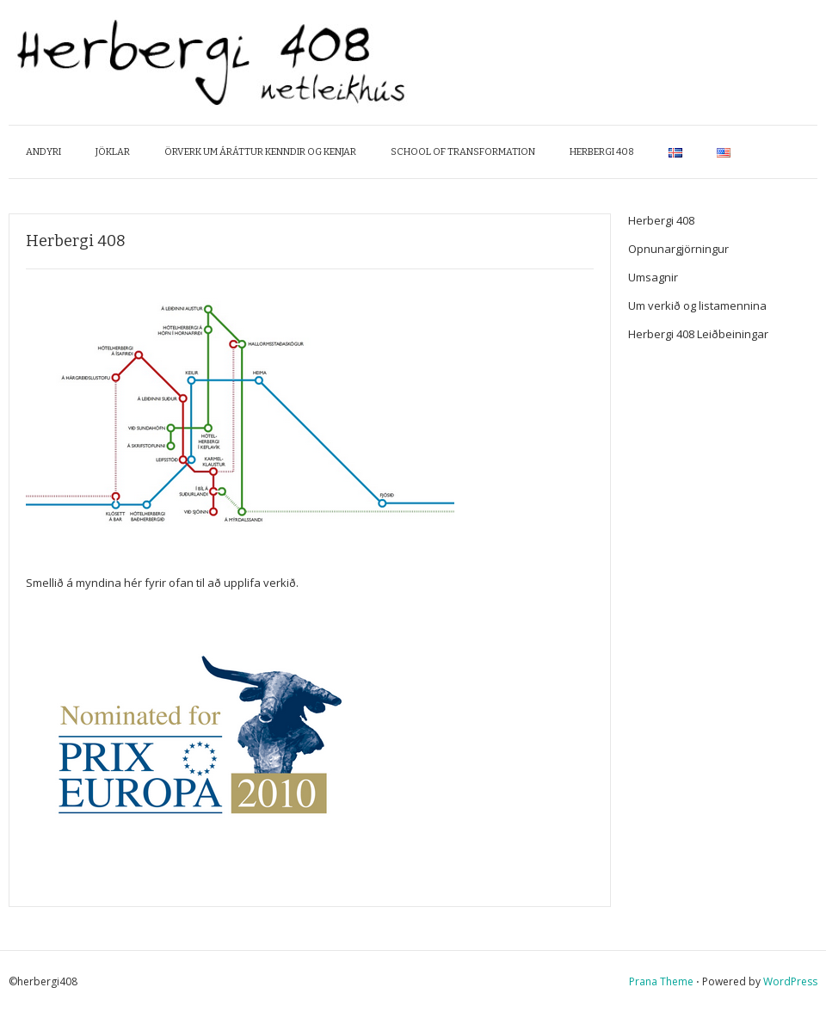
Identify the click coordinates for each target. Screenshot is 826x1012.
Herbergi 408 (602, 151)
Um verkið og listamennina (697, 305)
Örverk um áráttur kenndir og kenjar (260, 151)
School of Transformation (463, 151)
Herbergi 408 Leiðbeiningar (698, 334)
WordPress (790, 981)
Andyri (43, 151)
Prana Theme (661, 981)
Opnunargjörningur (678, 248)
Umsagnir (653, 277)
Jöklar (113, 151)
